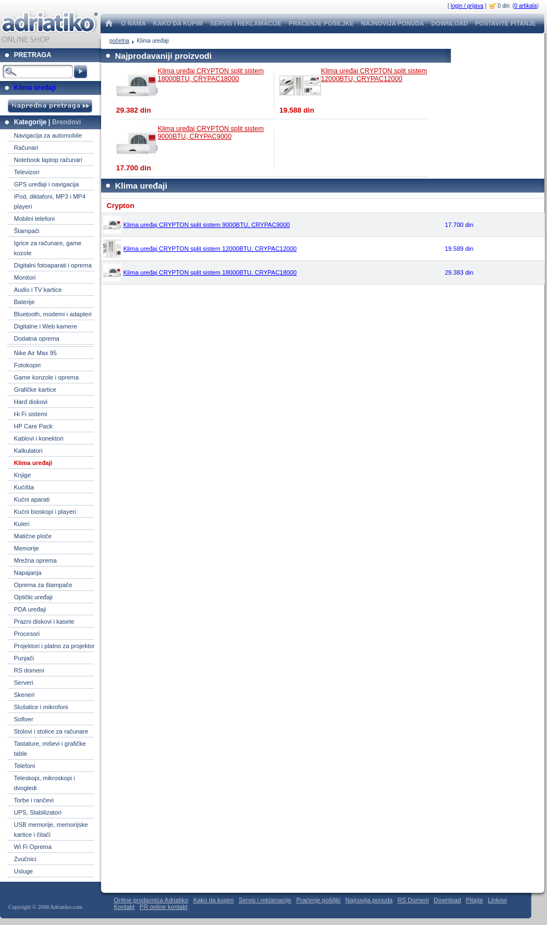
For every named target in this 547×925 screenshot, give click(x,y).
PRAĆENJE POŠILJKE (321, 23)
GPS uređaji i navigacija (46, 184)
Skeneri (24, 694)
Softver (23, 719)
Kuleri (21, 523)
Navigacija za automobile (48, 135)
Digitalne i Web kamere (45, 326)
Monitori (25, 277)
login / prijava (467, 6)
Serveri (23, 682)
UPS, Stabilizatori (38, 812)
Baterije (24, 302)
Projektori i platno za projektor (54, 646)
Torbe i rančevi (34, 800)
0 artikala (525, 6)
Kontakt (124, 906)
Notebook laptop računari (48, 159)
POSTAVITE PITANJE (505, 23)
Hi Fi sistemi (30, 414)
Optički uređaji (33, 597)
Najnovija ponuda (369, 900)
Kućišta (24, 487)
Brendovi (66, 122)
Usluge (23, 871)
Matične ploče (33, 536)
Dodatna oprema (36, 338)
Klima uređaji (35, 88)
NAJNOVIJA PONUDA (392, 23)
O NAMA (133, 23)
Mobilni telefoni (34, 218)
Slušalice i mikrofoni (41, 707)
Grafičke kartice (35, 389)
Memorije (26, 548)
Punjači (24, 658)
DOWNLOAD (449, 23)
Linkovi (497, 900)
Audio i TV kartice (38, 289)
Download (447, 900)
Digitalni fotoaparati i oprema (53, 265)
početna (119, 41)
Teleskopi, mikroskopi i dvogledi (44, 783)
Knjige (22, 475)
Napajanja (28, 572)
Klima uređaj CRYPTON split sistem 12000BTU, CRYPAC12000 (374, 75)
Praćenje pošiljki (318, 900)
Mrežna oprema (35, 560)
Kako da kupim (213, 900)
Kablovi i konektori (38, 438)
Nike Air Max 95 (35, 353)
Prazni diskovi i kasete (44, 621)
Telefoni (24, 765)
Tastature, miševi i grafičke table (50, 748)
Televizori (26, 172)
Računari (26, 147)
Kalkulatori (28, 450)
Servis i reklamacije (265, 900)
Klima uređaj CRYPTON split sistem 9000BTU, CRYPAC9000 (211, 132)
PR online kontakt (163, 906)
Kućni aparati (31, 499)
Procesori (26, 633)
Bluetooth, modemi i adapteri (53, 314)
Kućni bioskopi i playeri (45, 511)
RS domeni (29, 670)
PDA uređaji (30, 609)
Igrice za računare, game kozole (48, 248)
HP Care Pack (33, 426)
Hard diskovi (31, 401)
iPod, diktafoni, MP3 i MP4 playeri (50, 201)
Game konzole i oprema (46, 377)
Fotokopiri (27, 365)
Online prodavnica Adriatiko (151, 900)
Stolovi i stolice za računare (51, 731)
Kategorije (30, 122)
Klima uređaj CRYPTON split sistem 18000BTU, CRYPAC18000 (211, 75)
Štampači (26, 231)
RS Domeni (413, 900)
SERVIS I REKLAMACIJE (246, 23)
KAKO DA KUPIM (178, 23)
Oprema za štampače (43, 585)
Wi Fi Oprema (33, 846)
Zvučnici (25, 859)
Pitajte (474, 900)
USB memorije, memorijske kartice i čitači (51, 829)
